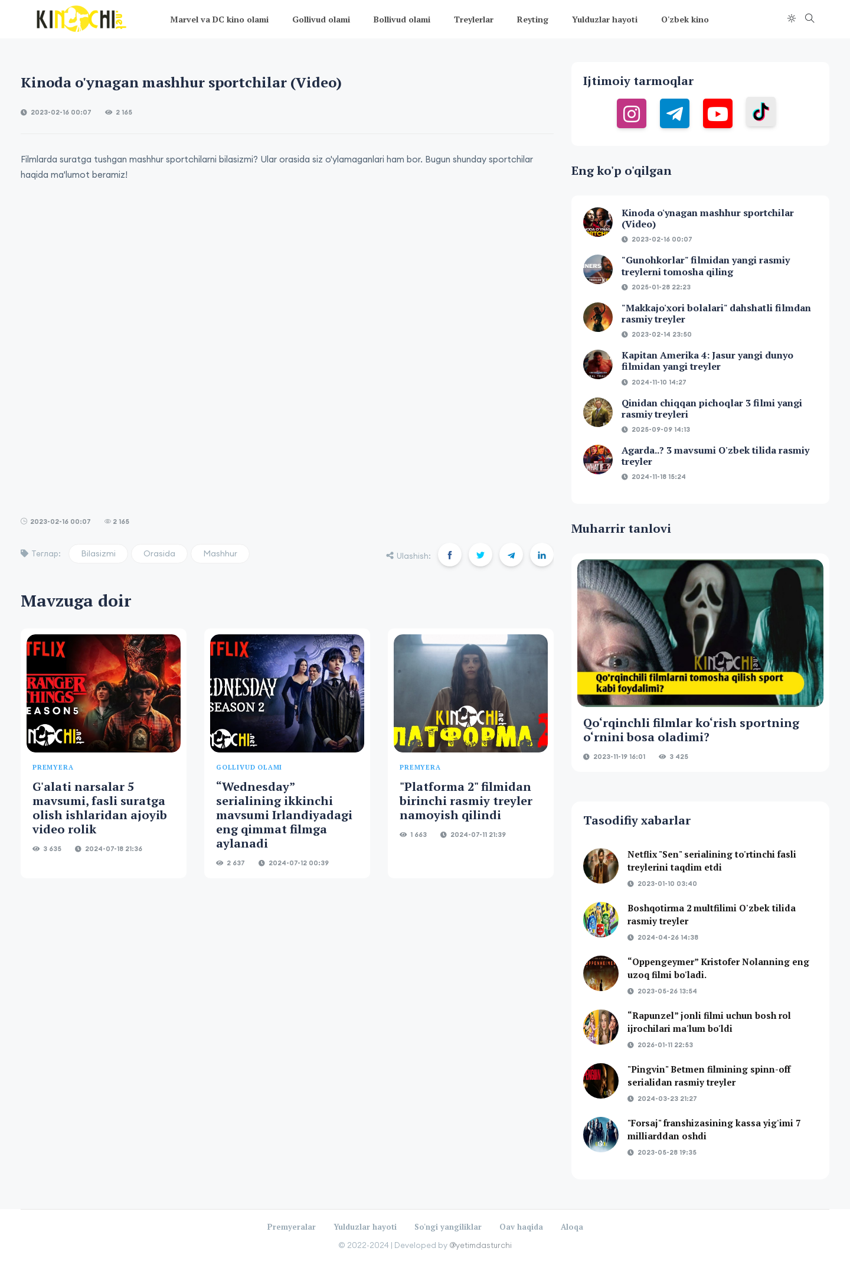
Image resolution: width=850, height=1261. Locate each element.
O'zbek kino (685, 19)
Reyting (532, 19)
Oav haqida (521, 1226)
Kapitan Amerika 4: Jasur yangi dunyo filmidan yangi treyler (707, 360)
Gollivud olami (321, 19)
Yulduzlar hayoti (605, 19)
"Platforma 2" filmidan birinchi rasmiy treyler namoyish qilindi (466, 800)
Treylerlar (473, 19)
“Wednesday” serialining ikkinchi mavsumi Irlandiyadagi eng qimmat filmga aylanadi (284, 814)
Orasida (159, 553)
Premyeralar (291, 1226)
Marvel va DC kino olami (219, 19)
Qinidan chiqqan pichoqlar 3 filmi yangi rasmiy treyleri (712, 408)
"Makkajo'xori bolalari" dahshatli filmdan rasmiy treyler (716, 313)
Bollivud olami (402, 19)
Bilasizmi (98, 553)
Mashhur (220, 553)
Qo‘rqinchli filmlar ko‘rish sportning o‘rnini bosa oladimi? (691, 730)
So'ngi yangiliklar (448, 1226)
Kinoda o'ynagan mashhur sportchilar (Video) (708, 218)
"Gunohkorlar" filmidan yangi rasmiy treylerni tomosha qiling (706, 265)
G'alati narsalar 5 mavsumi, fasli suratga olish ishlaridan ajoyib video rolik (99, 807)
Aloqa (572, 1226)
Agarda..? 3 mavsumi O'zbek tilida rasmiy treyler (715, 456)
